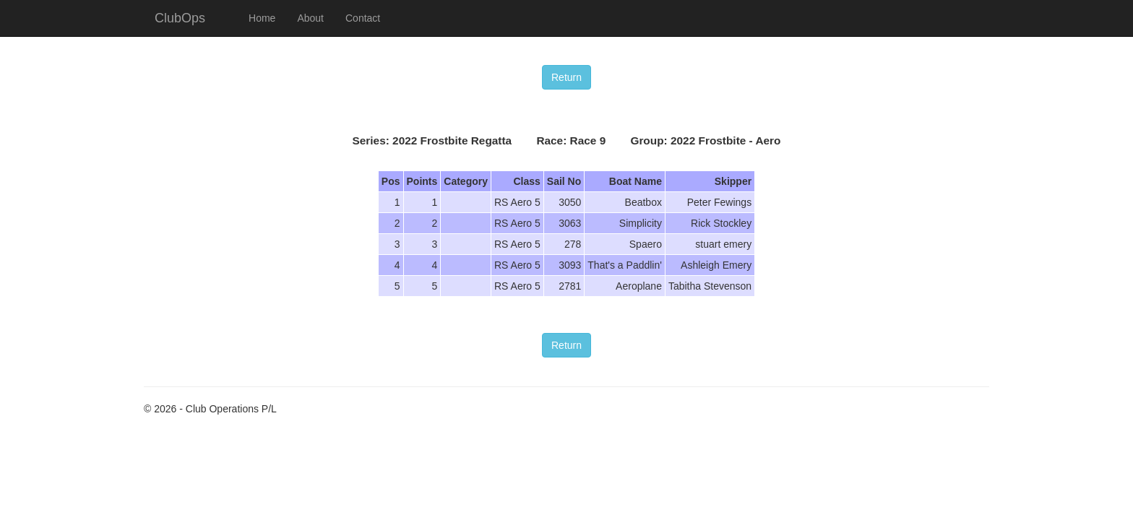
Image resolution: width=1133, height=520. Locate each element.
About (310, 18)
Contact (362, 18)
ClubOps (180, 18)
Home (262, 18)
